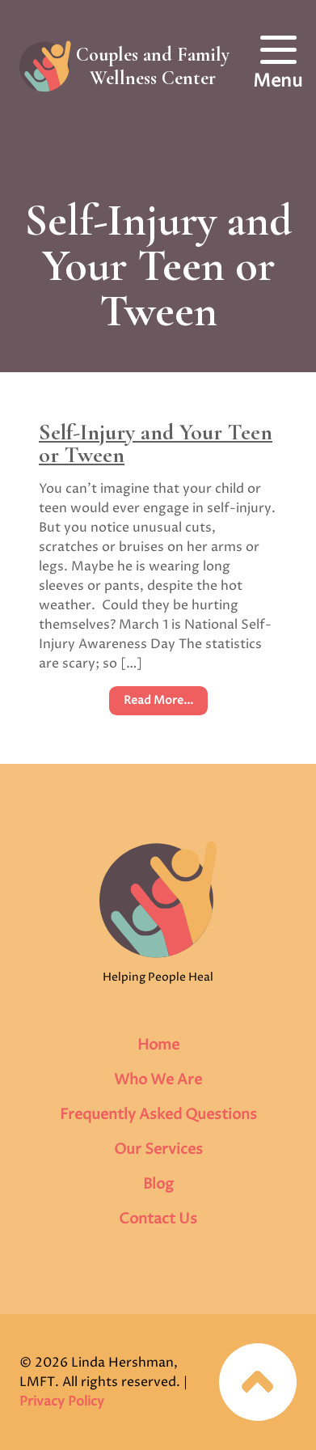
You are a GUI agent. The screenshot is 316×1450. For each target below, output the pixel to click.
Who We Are (158, 1080)
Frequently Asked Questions (158, 1114)
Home (158, 1045)
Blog (158, 1184)
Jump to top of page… (258, 1382)
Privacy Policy (61, 1401)
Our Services (158, 1149)
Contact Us (158, 1219)
